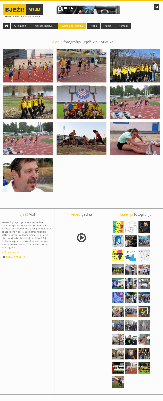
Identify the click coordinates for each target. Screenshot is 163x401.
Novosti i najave (45, 25)
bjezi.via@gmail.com (16, 256)
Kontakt (123, 25)
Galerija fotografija (72, 25)
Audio (108, 25)
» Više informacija (10, 252)
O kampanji (20, 25)
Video (94, 25)
